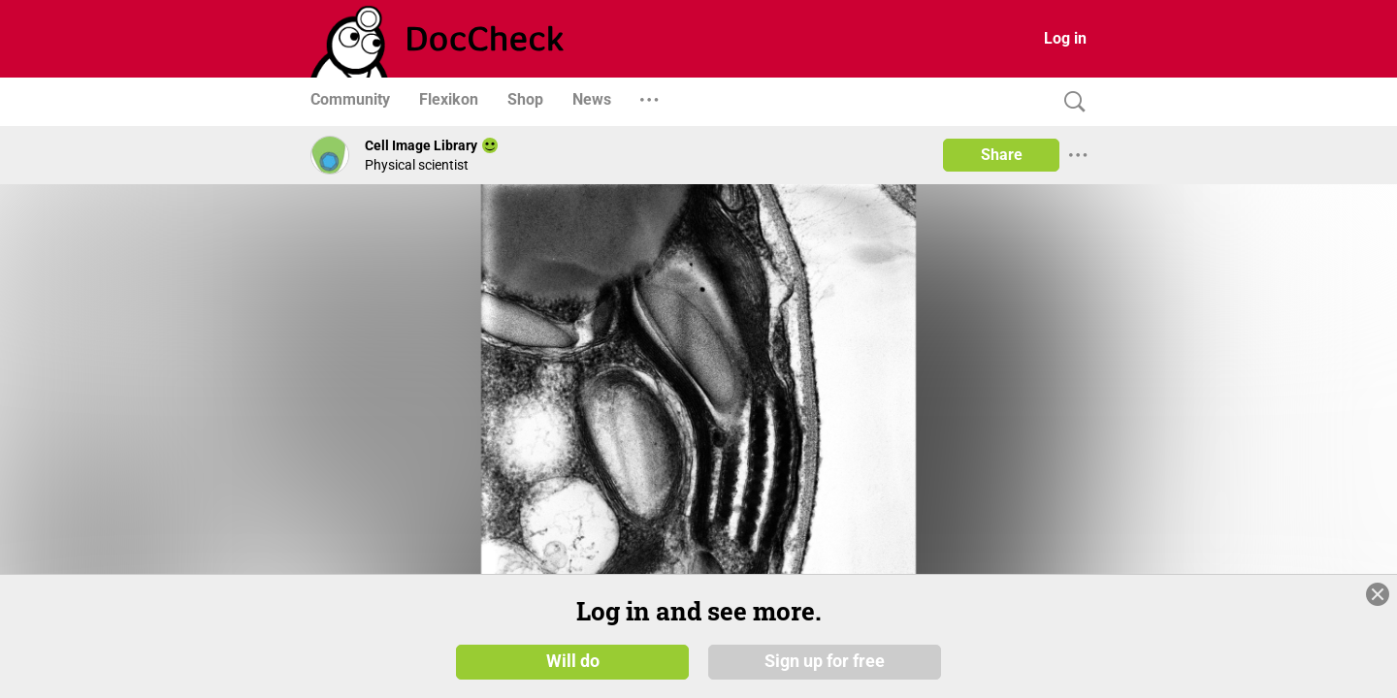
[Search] (1070, 102)
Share (1002, 154)
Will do (573, 661)
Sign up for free (824, 661)
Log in (1065, 38)
